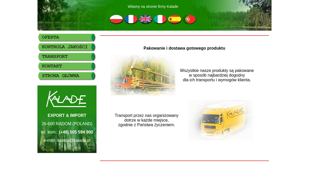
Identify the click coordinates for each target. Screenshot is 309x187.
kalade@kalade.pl (73, 140)
